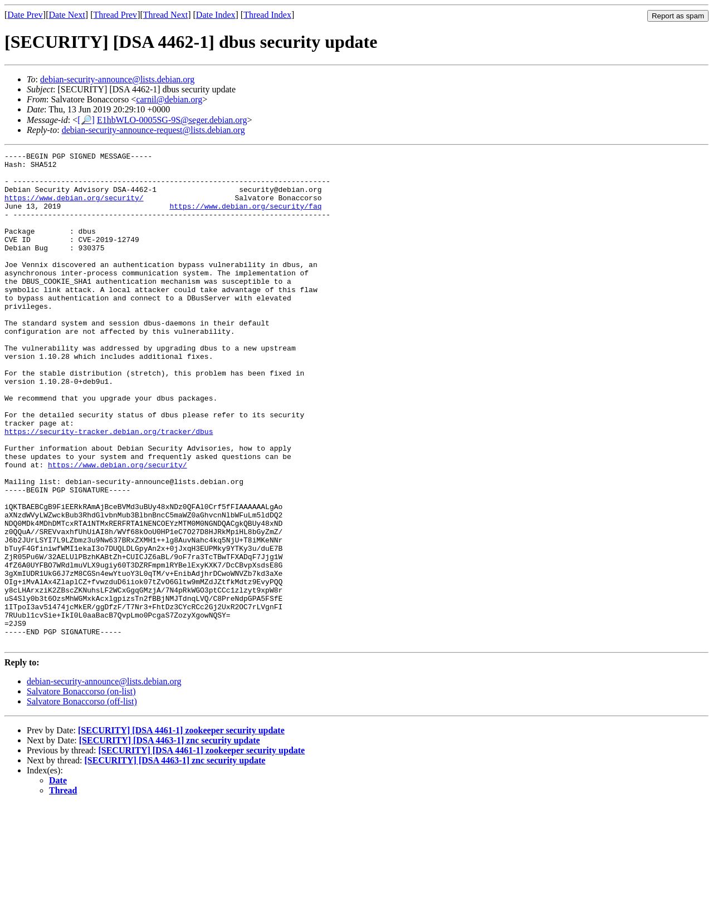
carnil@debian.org (169, 99)
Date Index (216, 14)
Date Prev (25, 14)
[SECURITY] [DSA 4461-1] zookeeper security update (181, 828)
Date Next (67, 14)
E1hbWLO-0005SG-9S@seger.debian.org (172, 120)
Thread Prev (115, 14)
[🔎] (86, 120)
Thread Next (165, 14)
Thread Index (267, 14)
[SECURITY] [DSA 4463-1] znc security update (169, 838)
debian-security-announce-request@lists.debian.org (153, 130)
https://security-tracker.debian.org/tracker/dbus (108, 488)
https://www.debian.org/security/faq (245, 218)
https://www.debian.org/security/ (74, 208)
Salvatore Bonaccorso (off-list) (82, 800)
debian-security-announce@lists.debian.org (117, 79)
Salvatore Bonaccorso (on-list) (81, 790)
